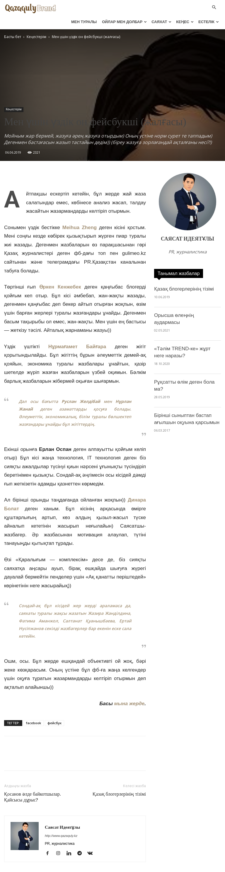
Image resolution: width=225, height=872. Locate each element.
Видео (167, 866)
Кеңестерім (14, 94)
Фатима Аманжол (38, 606)
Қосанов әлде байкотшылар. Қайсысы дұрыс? (32, 782)
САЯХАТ (161, 21)
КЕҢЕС (185, 21)
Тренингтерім (129, 866)
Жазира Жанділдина (109, 598)
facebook (33, 708)
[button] (214, 7)
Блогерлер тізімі (192, 866)
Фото (151, 866)
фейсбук (54, 708)
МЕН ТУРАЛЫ (84, 21)
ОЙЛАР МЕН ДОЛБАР (124, 21)
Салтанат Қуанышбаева (89, 606)
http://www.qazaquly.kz (61, 821)
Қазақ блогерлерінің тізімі (119, 779)
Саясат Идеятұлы (62, 813)
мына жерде (129, 689)
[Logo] (30, 7)
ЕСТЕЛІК (208, 21)
